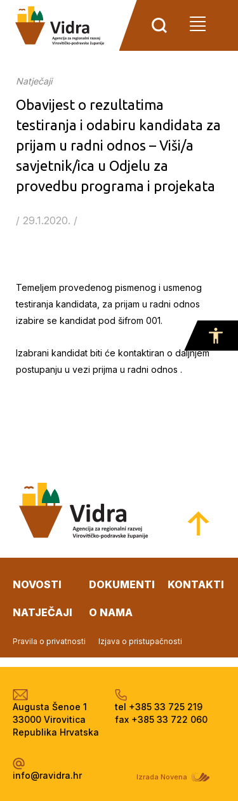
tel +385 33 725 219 (158, 706)
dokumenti (122, 584)
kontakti (196, 584)
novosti (37, 584)
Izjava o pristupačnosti (140, 641)
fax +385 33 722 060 (161, 719)
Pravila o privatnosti (49, 641)
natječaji (42, 612)
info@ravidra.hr (47, 775)
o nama (111, 612)
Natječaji (34, 81)
